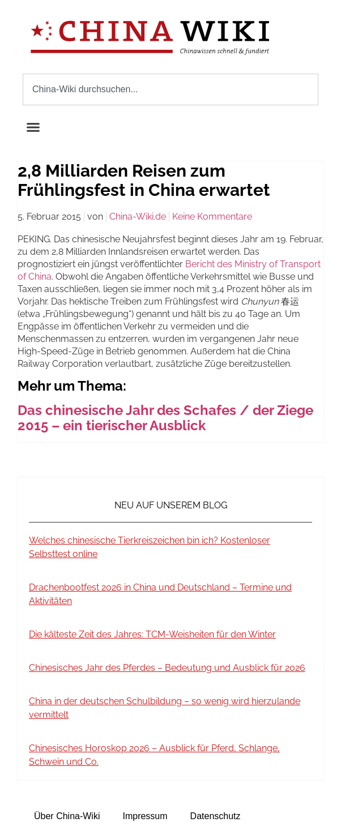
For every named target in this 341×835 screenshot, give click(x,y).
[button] (33, 127)
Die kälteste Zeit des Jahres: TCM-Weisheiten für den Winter (152, 634)
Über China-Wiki (67, 816)
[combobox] (170, 89)
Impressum (144, 816)
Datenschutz (215, 816)
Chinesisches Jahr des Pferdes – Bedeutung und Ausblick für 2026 (167, 667)
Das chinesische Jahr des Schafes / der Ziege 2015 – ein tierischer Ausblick (165, 418)
